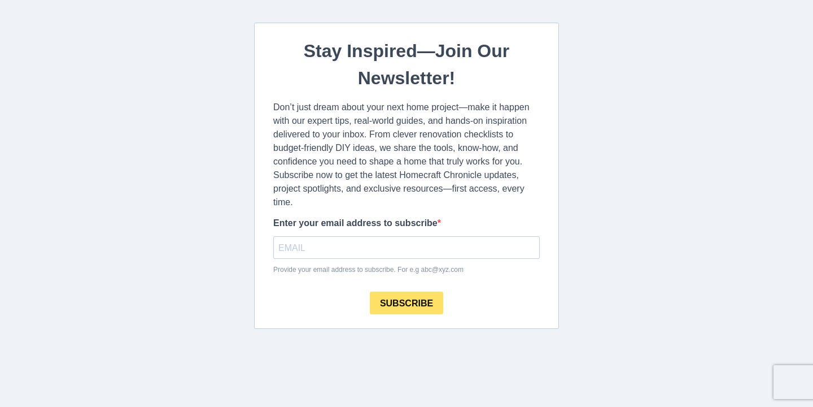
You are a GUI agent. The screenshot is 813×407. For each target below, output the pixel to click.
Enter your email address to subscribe (355, 223)
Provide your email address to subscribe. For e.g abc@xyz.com (368, 270)
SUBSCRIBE (406, 303)
